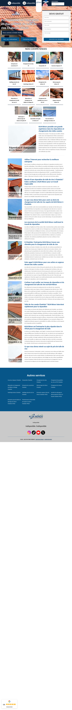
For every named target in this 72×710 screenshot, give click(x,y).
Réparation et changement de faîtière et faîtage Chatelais (14, 387)
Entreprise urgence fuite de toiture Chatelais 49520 (43, 393)
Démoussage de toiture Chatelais (42, 386)
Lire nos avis (9, 706)
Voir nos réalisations (10, 39)
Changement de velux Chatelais (42, 381)
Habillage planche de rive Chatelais (28, 393)
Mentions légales (40, 439)
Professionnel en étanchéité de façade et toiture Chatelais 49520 (28, 401)
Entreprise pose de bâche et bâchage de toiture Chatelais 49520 (14, 401)
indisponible (14, 3)
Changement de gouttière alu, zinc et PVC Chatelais (57, 381)
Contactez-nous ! (28, 39)
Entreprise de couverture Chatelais (28, 386)
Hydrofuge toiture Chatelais (14, 392)
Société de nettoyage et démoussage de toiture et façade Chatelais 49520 (57, 394)
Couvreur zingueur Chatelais (14, 380)
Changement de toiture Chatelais (56, 386)
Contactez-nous (48, 439)
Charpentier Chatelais (27, 380)
